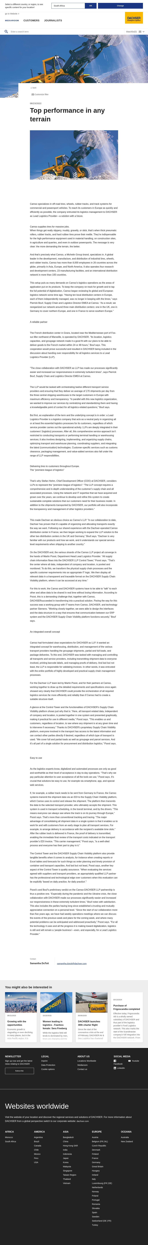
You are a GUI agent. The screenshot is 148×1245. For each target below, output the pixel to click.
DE (110, 1183)
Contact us (82, 1069)
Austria (95, 1137)
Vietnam (66, 1183)
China (65, 1141)
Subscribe (19, 1071)
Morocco (9, 1137)
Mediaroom (13, 21)
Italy (94, 1179)
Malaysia (67, 1166)
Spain (94, 1212)
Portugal (95, 1200)
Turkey (95, 1225)
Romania (96, 1204)
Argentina (38, 1137)
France (95, 1158)
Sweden (95, 1216)
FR (101, 1141)
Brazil (36, 1141)
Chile (36, 1150)
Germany (96, 1162)
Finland (95, 1154)
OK (90, 6)
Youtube (133, 1061)
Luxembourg (97, 1183)
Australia (125, 1137)
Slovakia (96, 1208)
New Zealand (127, 1141)
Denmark (96, 1150)
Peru (36, 1158)
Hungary (96, 1171)
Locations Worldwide (86, 1061)
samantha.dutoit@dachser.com (73, 964)
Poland (95, 1196)
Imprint (44, 1061)
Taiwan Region (69, 1175)
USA (36, 1162)
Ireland (95, 1175)
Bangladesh (68, 1137)
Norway (95, 1191)
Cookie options (48, 1069)
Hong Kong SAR (70, 1146)
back (33, 88)
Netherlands (97, 1187)
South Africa (10, 1141)
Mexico (37, 1154)
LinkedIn (119, 1068)
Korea (65, 1162)
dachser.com (83, 1121)
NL (106, 1141)
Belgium (95, 1141)
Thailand (67, 1179)
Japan (66, 1158)
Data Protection (48, 1065)
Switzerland (97, 1221)
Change (120, 6)
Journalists (55, 21)
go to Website (12, 13)
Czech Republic (99, 1146)
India (65, 1150)
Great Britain (97, 1166)
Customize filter (39, 95)
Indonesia (67, 1154)
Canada (37, 1146)
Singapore (67, 1171)
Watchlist (131, 31)
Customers (34, 21)
